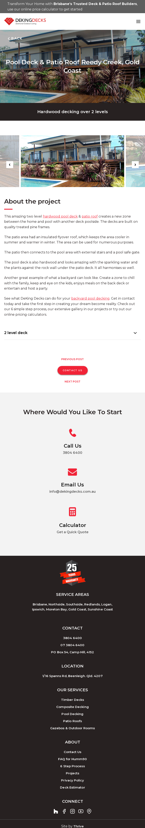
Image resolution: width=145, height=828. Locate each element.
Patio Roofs (72, 721)
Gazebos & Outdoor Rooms (72, 728)
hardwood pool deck (60, 216)
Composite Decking (72, 707)
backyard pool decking (90, 298)
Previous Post (72, 359)
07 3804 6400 (72, 645)
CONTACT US (72, 370)
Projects (72, 773)
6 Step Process (72, 766)
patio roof (90, 216)
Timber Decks (72, 700)
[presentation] (9, 164)
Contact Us (72, 752)
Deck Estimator (72, 787)
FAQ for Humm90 (72, 759)
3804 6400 (72, 638)
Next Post (72, 381)
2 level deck (16, 332)
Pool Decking (72, 714)
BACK (14, 38)
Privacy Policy (72, 780)
